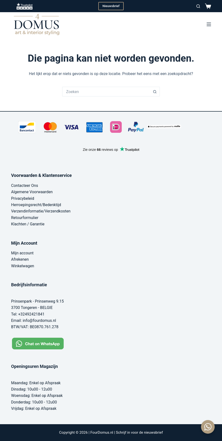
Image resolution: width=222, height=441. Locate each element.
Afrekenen (20, 259)
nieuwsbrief (153, 432)
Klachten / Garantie (28, 224)
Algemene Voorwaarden (32, 192)
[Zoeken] (198, 6)
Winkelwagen (22, 266)
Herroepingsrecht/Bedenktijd (36, 204)
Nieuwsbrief (111, 6)
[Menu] (209, 24)
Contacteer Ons (24, 185)
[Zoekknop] (155, 91)
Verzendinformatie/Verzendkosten (41, 211)
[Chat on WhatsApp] (41, 343)
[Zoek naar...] (106, 91)
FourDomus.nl (101, 432)
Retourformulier (25, 217)
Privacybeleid (22, 198)
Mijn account (22, 253)
